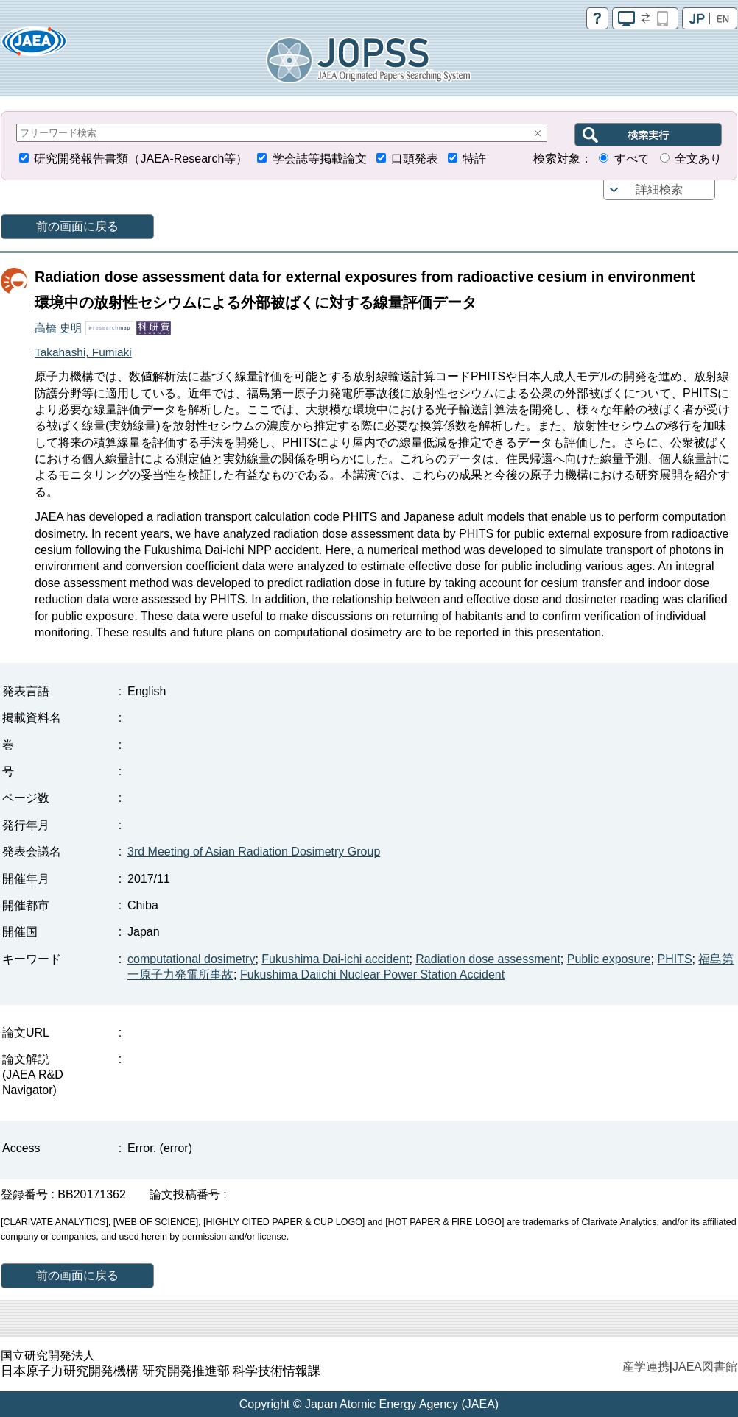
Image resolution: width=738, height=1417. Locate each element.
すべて (632, 158)
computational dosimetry (191, 959)
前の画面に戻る (77, 226)
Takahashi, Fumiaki (83, 352)
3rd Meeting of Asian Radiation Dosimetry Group (253, 851)
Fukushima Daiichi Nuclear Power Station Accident (372, 974)
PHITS (674, 959)
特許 (474, 158)
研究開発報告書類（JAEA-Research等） (140, 158)
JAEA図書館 (704, 1366)
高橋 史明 (58, 328)
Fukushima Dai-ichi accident (335, 959)
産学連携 (646, 1366)
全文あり (698, 158)
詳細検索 (659, 189)
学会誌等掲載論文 (320, 158)
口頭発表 (414, 158)
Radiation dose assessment (487, 959)
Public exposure (609, 959)
